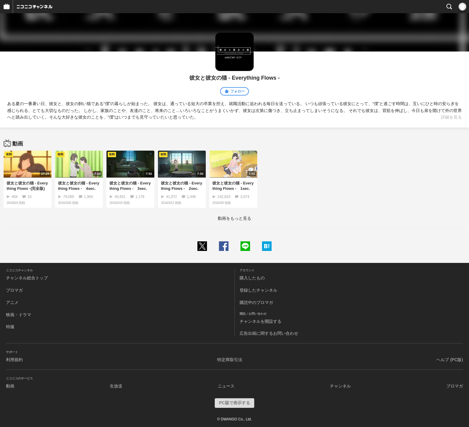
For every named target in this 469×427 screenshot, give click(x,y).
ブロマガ (14, 290)
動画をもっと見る (234, 218)
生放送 (116, 386)
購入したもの (252, 277)
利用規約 (14, 359)
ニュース (226, 386)
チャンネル (340, 386)
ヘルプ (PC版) (449, 359)
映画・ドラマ (18, 314)
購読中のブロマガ (256, 302)
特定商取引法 (229, 359)
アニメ (12, 302)
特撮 (10, 326)
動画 (10, 386)
